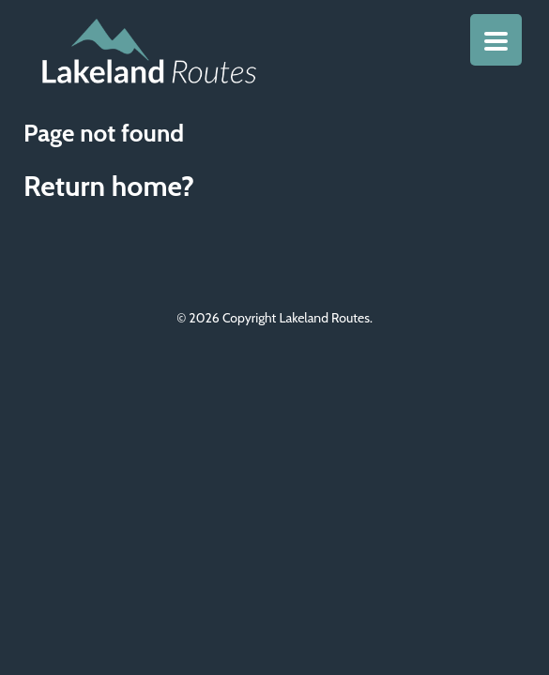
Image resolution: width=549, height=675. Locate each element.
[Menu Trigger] (496, 40)
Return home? (108, 186)
